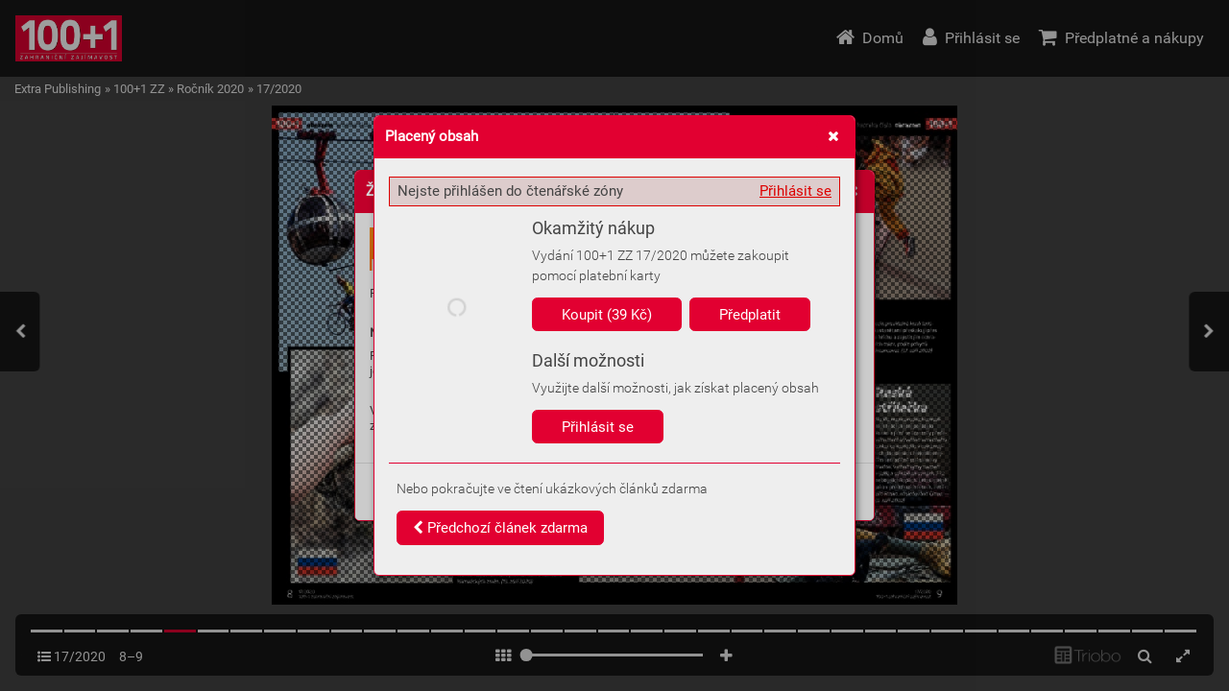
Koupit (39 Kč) (607, 314)
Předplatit (750, 314)
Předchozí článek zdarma (500, 527)
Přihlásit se (795, 191)
